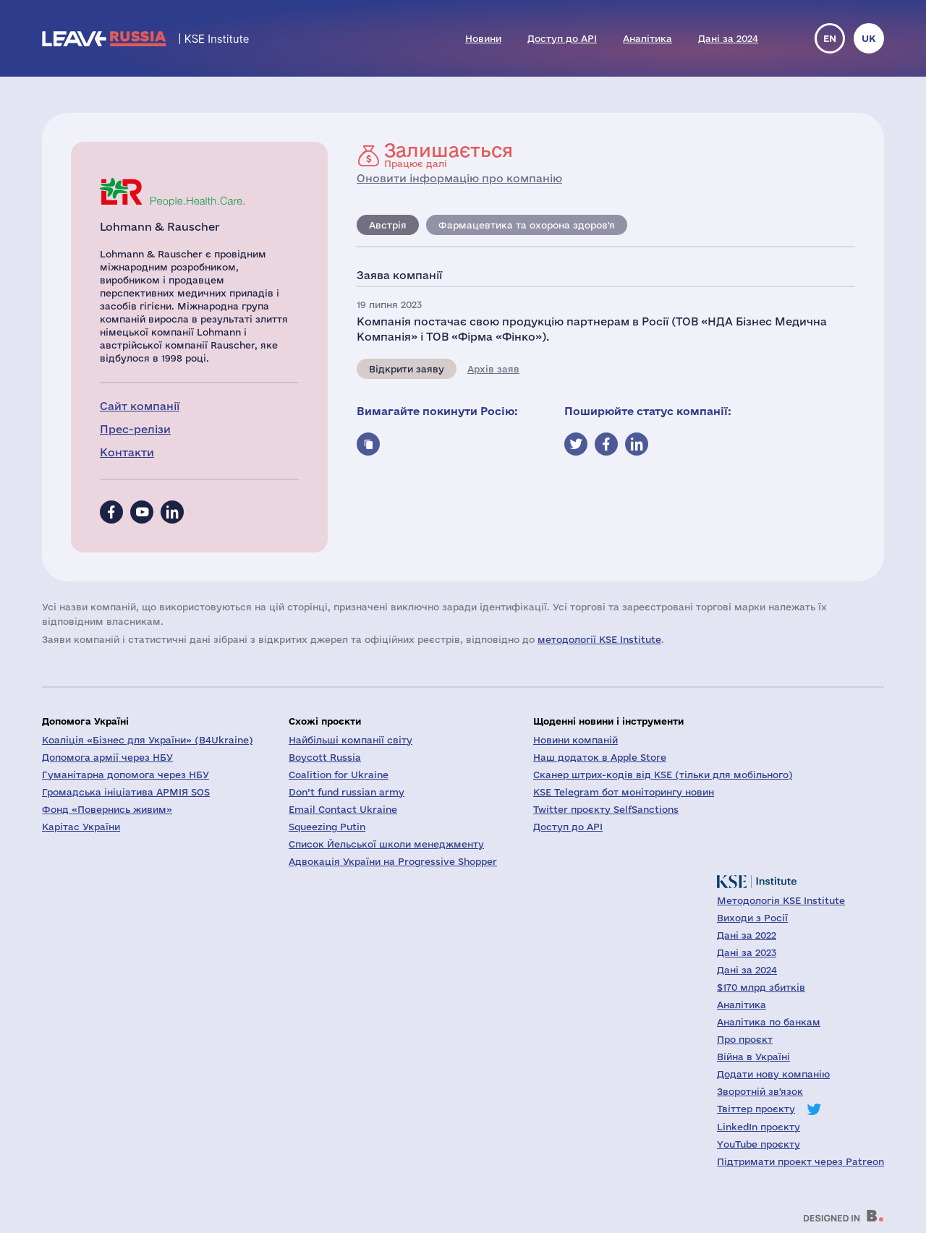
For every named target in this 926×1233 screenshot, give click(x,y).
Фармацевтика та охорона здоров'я (526, 225)
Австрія (388, 225)
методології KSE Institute (599, 639)
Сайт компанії (139, 406)
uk (869, 38)
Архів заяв (493, 369)
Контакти (127, 452)
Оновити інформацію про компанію (459, 178)
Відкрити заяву (406, 369)
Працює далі (448, 155)
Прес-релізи (135, 429)
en (829, 38)
